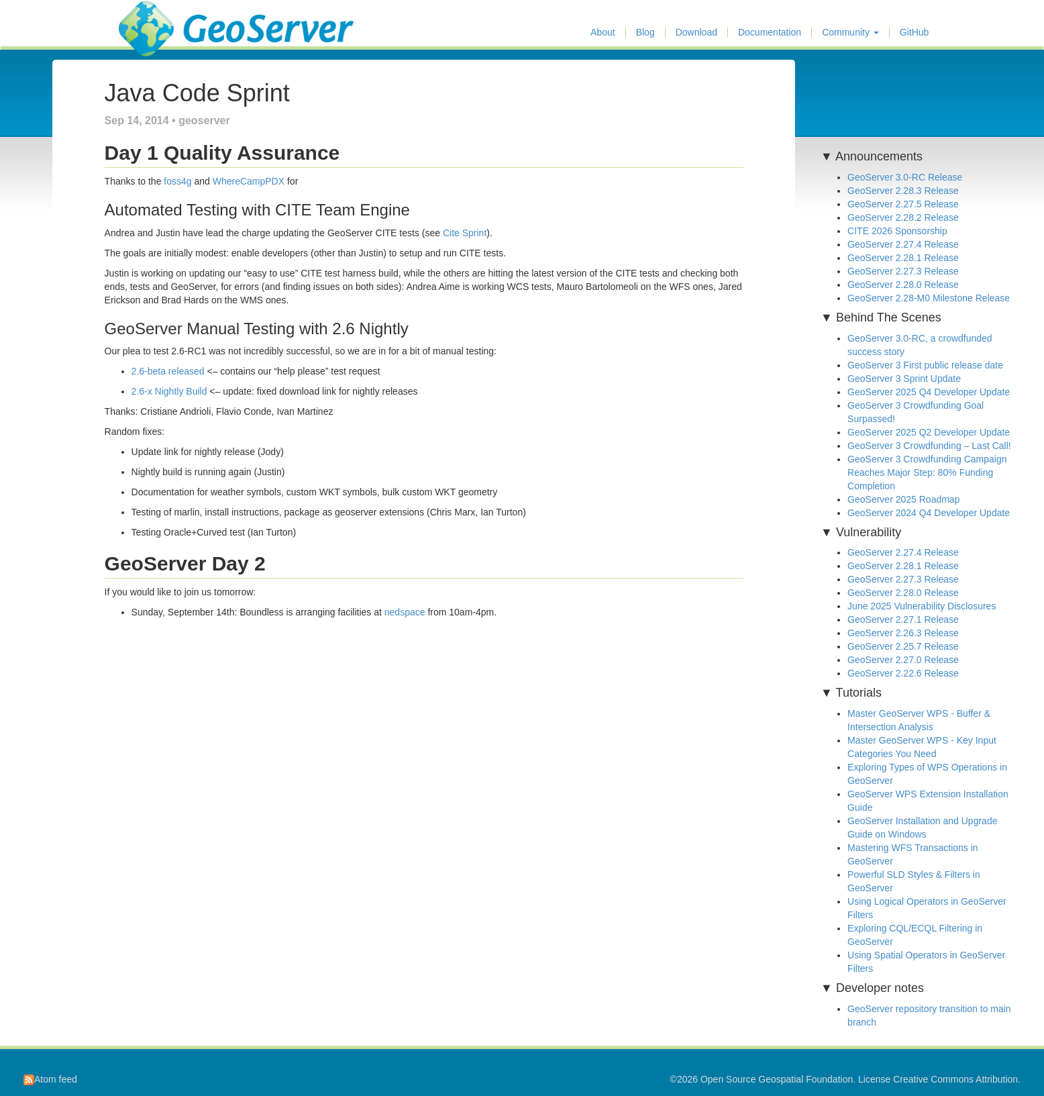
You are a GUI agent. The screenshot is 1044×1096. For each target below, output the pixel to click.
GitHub (914, 33)
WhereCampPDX (248, 181)
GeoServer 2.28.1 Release (903, 257)
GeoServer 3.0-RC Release (904, 177)
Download (696, 33)
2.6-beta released (168, 371)
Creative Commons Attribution (955, 1079)
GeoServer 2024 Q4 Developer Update (928, 512)
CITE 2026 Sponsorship (897, 231)
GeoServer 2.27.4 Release (903, 244)
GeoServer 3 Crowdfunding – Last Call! (929, 445)
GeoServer (158, 17)
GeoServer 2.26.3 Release (903, 633)
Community (850, 33)
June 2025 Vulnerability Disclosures (921, 606)
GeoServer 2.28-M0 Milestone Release (928, 298)
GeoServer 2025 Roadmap (903, 499)
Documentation (769, 33)
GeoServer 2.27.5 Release (903, 204)
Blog (645, 33)
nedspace (404, 612)
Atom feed (50, 1079)
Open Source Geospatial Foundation (776, 1079)
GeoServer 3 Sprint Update (904, 378)
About (602, 33)
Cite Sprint (464, 233)
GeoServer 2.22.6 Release (903, 673)
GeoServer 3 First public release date (925, 365)
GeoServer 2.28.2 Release (903, 217)
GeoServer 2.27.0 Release (903, 659)
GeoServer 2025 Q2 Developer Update (928, 432)
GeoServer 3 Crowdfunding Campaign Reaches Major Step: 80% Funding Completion (926, 472)
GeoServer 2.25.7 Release (903, 646)
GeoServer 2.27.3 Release (903, 271)
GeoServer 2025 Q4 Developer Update (928, 392)
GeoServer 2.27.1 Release (903, 619)
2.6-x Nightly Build (169, 391)
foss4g (177, 181)
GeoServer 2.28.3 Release (903, 190)
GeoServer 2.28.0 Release (903, 284)
